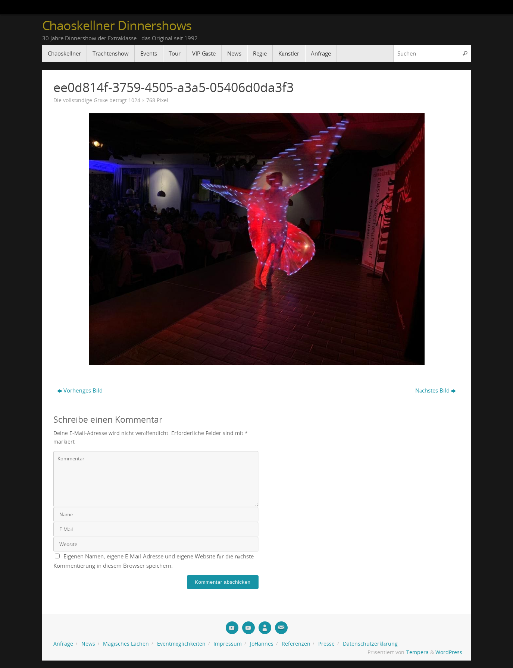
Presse (326, 643)
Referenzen (296, 643)
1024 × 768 (141, 100)
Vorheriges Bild (80, 390)
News (88, 643)
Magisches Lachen (126, 643)
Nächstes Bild (435, 390)
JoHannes (261, 643)
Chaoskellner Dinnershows (117, 25)
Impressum (227, 643)
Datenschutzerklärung (370, 643)
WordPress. (449, 652)
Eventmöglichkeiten (181, 643)
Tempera (417, 652)
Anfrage (63, 643)
